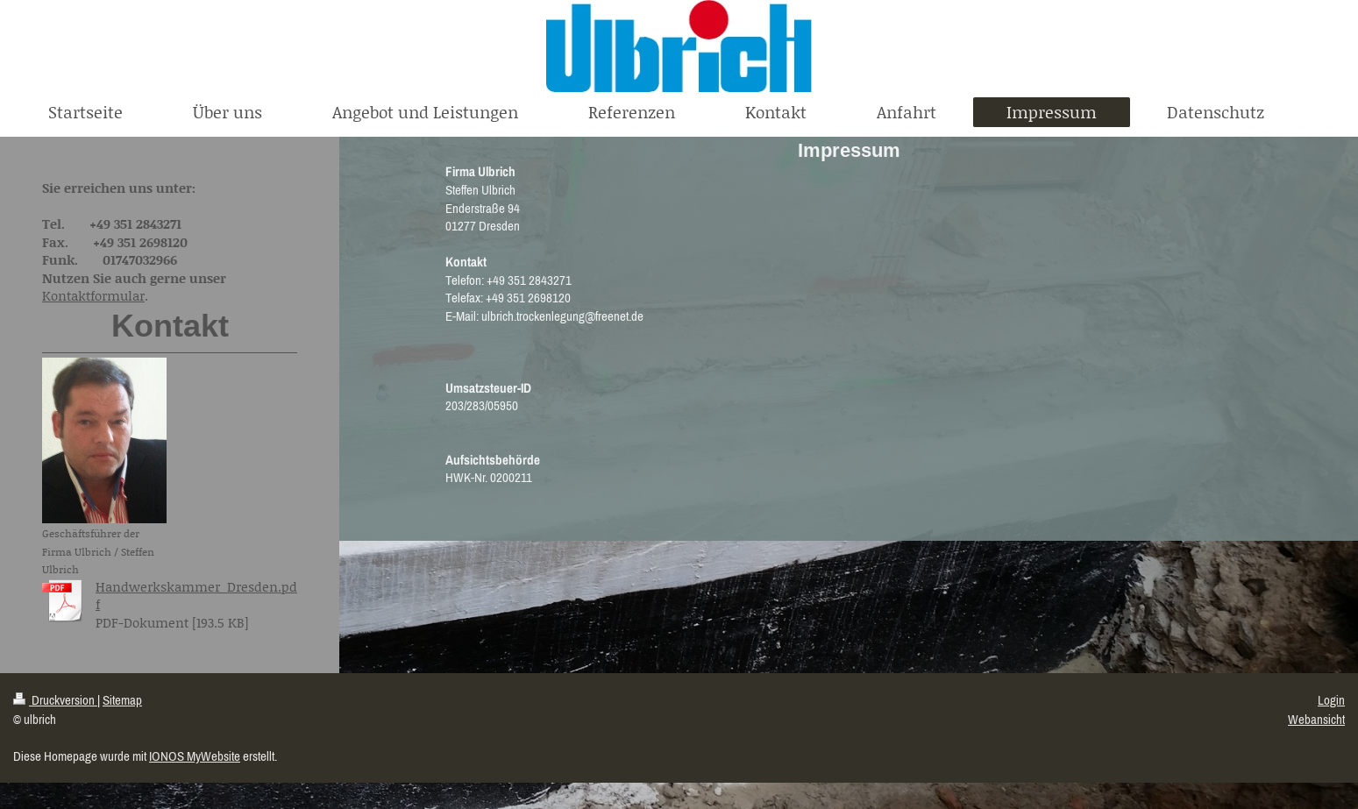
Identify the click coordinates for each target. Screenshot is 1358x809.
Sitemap (122, 699)
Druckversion (55, 699)
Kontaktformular (93, 295)
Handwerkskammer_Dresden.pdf (196, 595)
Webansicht (1316, 719)
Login (1331, 699)
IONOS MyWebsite (194, 756)
